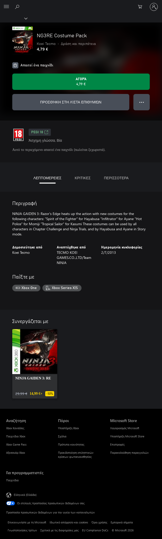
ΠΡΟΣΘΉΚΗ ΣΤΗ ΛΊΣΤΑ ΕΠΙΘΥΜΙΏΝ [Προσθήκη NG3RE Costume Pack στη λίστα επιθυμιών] (70, 102)
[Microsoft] (81, 4)
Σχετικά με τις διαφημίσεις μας (59, 530)
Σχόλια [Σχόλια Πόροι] (62, 436)
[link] (34, 364)
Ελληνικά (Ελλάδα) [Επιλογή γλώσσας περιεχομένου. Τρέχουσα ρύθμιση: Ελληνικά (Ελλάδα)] (25, 494)
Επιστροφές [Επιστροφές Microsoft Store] (117, 444)
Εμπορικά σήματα (122, 522)
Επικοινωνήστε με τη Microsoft (27, 522)
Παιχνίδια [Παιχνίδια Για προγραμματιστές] (12, 480)
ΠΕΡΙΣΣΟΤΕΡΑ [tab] (116, 177)
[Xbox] (13, 18)
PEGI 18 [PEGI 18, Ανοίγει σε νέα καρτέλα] (39, 132)
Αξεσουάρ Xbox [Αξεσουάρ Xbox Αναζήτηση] (15, 452)
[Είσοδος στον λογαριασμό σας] (154, 7)
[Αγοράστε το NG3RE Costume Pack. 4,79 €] (81, 82)
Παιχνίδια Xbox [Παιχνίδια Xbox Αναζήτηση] (15, 436)
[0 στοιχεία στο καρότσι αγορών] (141, 7)
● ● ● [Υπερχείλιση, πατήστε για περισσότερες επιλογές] (141, 102)
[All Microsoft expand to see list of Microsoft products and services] (6, 7)
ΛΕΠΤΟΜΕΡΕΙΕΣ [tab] (47, 177)
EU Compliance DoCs (95, 530)
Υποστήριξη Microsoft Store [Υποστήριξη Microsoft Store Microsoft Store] (127, 436)
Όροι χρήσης (99, 522)
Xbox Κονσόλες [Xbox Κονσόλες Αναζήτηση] (15, 428)
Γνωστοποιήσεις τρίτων (22, 530)
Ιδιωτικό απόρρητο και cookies (69, 522)
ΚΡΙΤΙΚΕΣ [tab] (82, 177)
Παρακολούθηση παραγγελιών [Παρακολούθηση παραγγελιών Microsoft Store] (129, 452)
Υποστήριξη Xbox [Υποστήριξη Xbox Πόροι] (68, 428)
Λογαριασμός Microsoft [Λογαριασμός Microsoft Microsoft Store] (124, 428)
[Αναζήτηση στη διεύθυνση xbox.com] (18, 7)
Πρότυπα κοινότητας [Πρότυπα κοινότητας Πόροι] (71, 444)
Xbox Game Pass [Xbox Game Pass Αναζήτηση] (16, 444)
